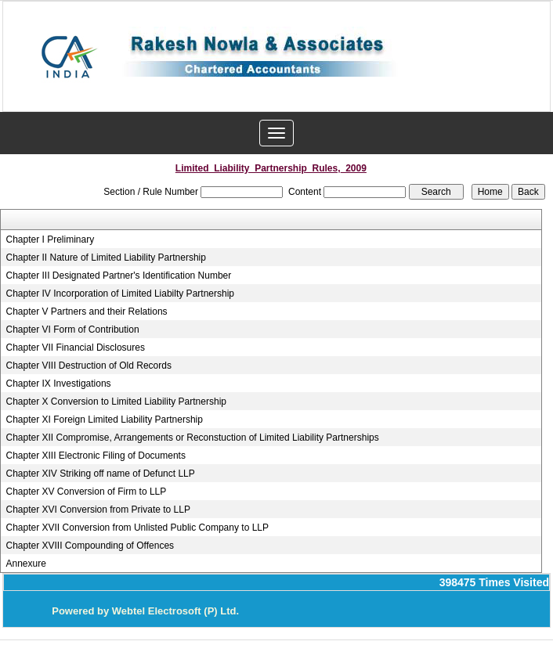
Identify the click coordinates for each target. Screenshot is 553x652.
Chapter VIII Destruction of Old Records (89, 365)
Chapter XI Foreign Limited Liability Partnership (104, 419)
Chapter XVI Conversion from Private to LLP (98, 509)
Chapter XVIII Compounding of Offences (90, 545)
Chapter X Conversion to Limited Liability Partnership (116, 401)
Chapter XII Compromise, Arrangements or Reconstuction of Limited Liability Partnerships (192, 437)
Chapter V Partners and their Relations (87, 311)
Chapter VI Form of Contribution (72, 329)
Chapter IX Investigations (58, 383)
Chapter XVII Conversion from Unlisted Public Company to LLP (137, 527)
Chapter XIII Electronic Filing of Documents (96, 455)
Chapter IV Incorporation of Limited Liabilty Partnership (120, 293)
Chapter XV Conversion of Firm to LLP (86, 491)
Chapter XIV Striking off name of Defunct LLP (100, 473)
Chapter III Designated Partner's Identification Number (119, 275)
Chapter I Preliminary (50, 239)
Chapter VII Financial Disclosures (75, 347)
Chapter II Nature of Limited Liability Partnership (106, 257)
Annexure (26, 563)
